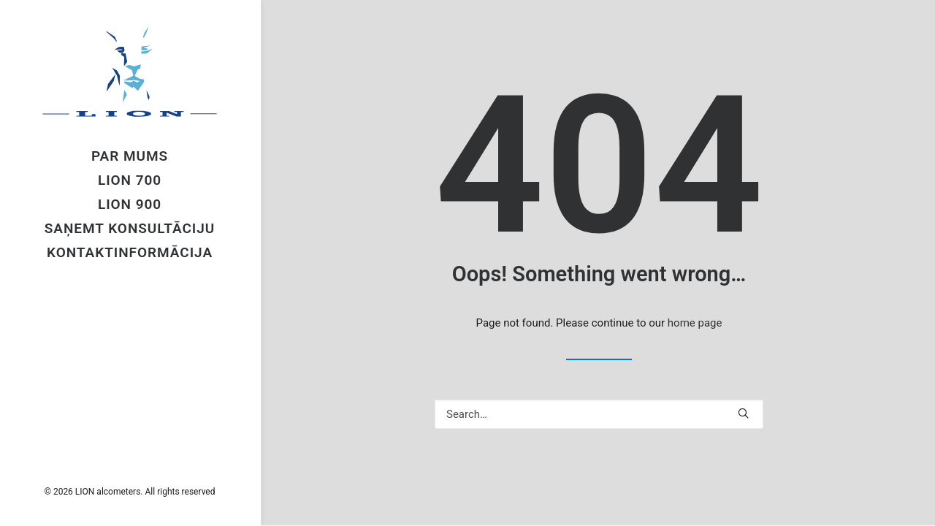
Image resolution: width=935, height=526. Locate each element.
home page (695, 322)
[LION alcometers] (129, 72)
